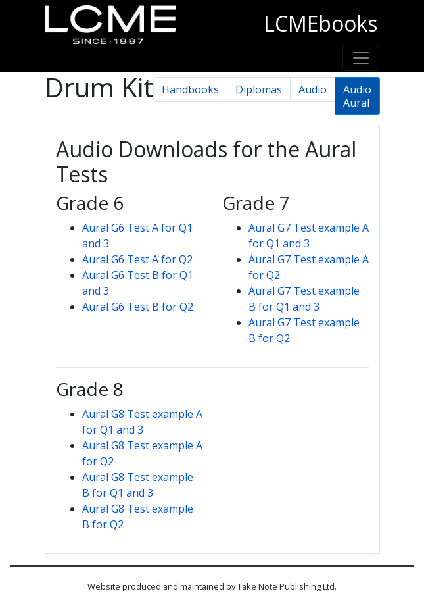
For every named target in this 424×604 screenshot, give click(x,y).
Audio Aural (357, 96)
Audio (312, 89)
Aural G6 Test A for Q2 (137, 259)
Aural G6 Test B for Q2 (137, 306)
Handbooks (190, 89)
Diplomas (258, 89)
